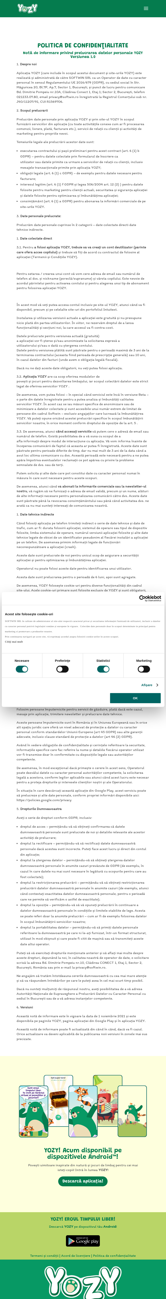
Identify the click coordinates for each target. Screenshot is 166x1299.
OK (135, 698)
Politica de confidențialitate (114, 1256)
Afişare (146, 685)
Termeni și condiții (44, 1256)
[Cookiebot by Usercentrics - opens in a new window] (142, 598)
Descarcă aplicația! (82, 1181)
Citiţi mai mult (14, 641)
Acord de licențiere (75, 1256)
